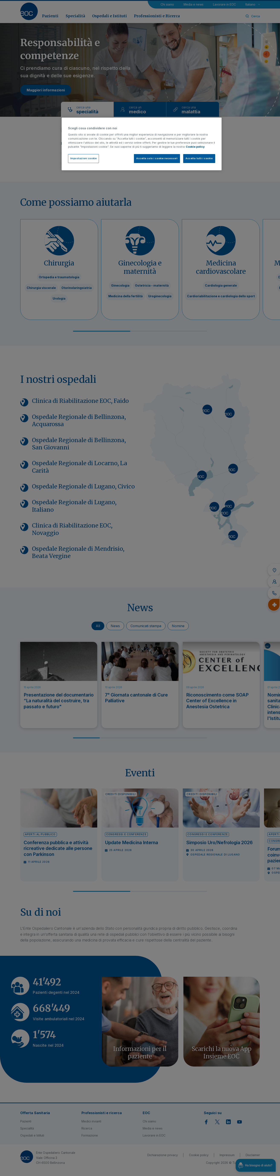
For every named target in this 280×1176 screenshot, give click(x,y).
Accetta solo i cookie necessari (157, 158)
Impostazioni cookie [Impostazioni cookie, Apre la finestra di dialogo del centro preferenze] (83, 158)
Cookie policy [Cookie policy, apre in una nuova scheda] (195, 146)
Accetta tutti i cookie (199, 158)
